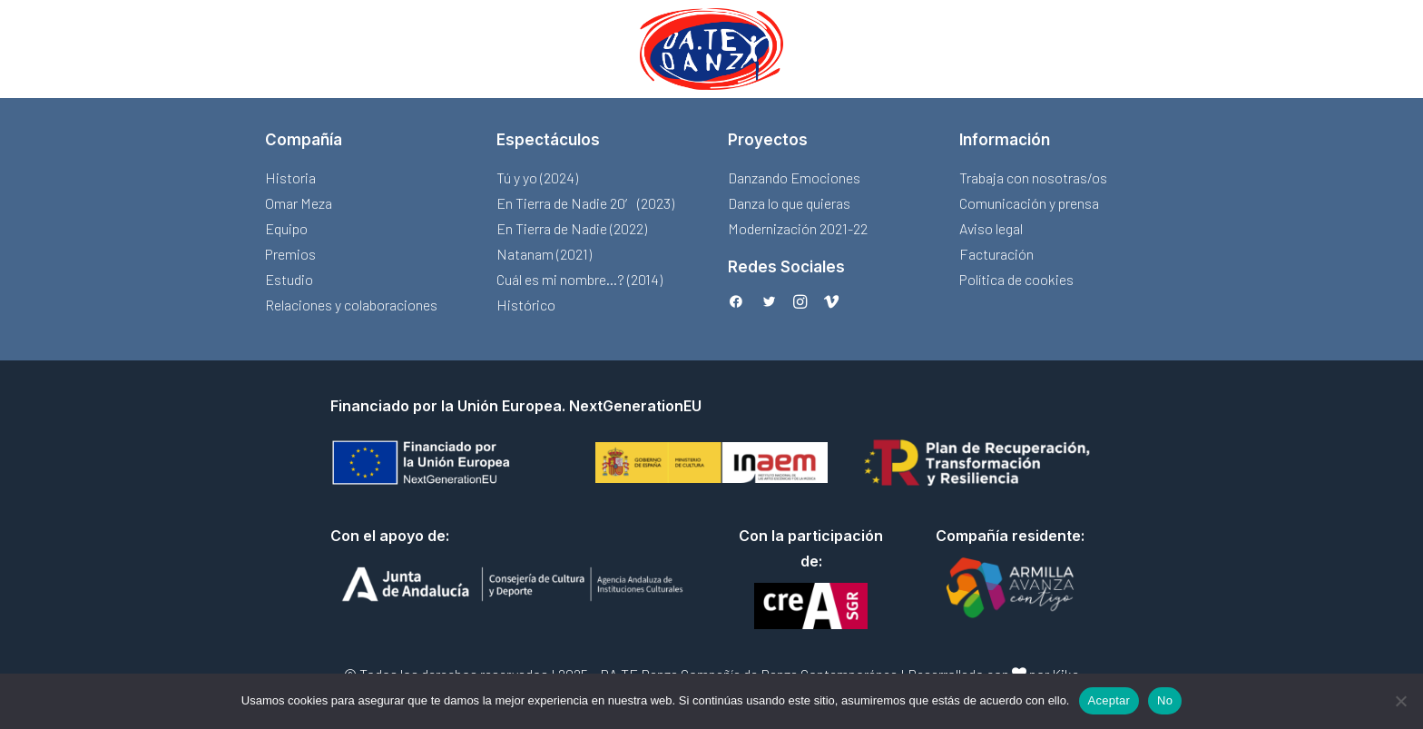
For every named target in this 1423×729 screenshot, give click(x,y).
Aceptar (1109, 700)
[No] (1400, 701)
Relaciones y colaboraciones (351, 304)
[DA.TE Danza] (711, 49)
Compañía (303, 140)
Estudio (289, 279)
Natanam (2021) (544, 253)
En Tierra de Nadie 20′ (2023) (585, 203)
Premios (290, 253)
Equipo (286, 228)
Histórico (525, 304)
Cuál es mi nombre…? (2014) (579, 279)
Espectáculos (548, 140)
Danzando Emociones (794, 177)
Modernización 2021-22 (798, 228)
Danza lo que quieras (789, 203)
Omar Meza (298, 203)
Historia (290, 177)
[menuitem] (711, 49)
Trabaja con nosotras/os (1033, 177)
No (1165, 700)
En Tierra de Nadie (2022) (571, 228)
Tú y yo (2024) (537, 177)
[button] (736, 302)
